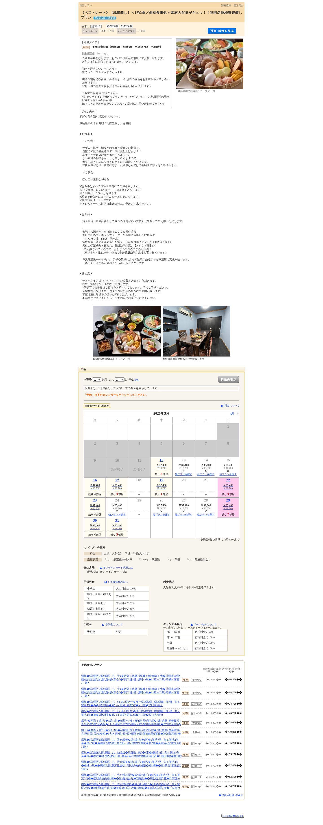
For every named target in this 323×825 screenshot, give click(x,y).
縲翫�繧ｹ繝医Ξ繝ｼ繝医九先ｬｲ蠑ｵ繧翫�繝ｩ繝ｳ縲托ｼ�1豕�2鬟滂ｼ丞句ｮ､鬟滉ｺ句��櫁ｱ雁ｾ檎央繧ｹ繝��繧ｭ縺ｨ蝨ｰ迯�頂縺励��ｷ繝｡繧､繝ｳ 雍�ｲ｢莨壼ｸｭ (130, 776)
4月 (232, 413)
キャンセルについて (205, 624)
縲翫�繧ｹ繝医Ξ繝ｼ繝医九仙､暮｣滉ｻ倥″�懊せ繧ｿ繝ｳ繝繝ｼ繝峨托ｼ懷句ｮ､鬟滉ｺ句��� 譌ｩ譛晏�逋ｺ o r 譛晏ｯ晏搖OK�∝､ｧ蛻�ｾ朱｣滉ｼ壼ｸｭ (130, 703)
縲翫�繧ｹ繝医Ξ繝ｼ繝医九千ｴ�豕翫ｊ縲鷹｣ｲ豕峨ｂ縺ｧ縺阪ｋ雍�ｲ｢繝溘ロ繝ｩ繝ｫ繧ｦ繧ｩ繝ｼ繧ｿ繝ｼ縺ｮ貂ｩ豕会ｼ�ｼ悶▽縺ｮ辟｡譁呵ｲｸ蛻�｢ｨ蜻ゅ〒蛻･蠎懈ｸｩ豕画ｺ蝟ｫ (130, 679)
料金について (232, 405)
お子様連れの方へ (118, 582)
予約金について (114, 624)
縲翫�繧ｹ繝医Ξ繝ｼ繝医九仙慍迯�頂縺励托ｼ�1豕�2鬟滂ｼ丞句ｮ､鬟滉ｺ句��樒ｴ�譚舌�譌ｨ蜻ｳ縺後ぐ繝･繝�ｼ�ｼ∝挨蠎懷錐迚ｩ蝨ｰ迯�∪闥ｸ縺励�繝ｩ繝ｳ (131, 754)
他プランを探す (183, 474)
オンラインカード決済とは (118, 567)
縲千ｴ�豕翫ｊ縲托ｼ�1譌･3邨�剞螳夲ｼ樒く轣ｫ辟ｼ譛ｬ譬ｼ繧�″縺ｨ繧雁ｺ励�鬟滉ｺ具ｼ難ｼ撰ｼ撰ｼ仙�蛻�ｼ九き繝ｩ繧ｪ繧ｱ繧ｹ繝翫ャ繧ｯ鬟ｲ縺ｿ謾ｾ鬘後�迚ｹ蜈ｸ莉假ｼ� (131, 722)
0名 (137, 379)
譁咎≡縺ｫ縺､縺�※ (232, 795)
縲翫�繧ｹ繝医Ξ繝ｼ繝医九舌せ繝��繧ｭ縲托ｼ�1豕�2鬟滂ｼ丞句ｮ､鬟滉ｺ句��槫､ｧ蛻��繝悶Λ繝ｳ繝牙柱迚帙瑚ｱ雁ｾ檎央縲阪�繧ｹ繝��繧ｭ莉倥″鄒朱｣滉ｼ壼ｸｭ (131, 743)
